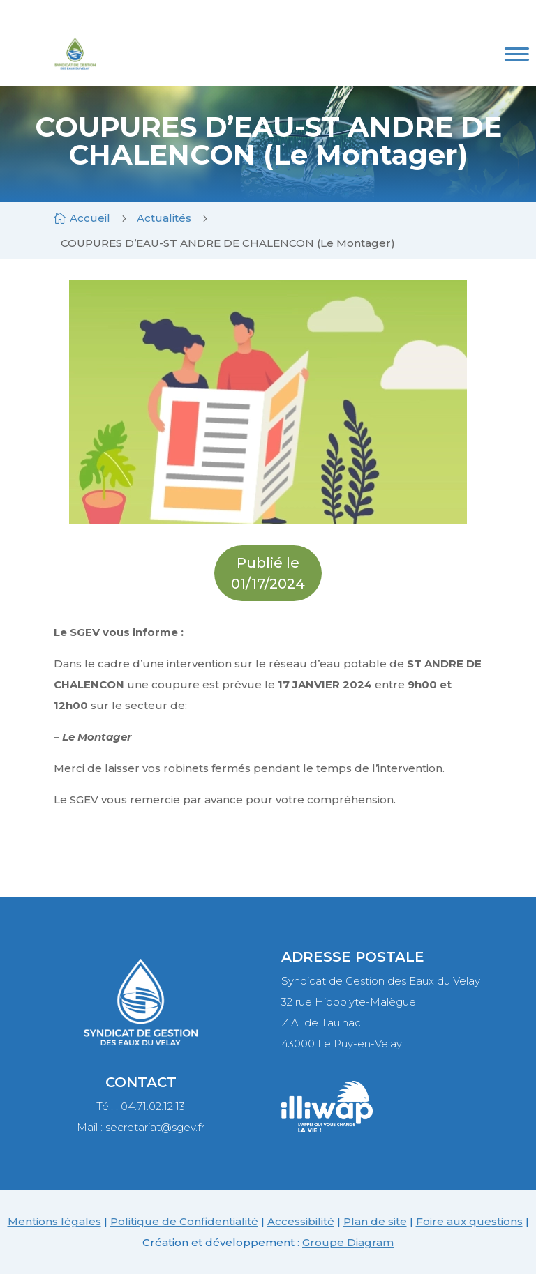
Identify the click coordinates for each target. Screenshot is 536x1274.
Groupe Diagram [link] (348, 1242)
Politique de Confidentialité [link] (184, 1221)
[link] (75, 71)
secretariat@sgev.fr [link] (154, 1127)
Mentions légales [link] (54, 1221)
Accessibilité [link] (300, 1221)
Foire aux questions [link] (469, 1221)
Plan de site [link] (375, 1221)
